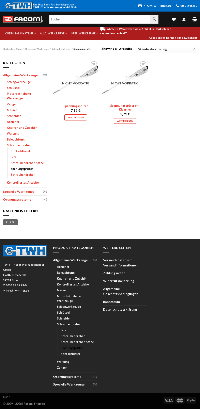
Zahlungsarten (114, 273)
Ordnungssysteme (20, 33)
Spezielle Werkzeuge (18, 191)
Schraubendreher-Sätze (27, 163)
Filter (10, 222)
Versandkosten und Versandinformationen (120, 262)
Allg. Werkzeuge (53, 33)
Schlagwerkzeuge (19, 82)
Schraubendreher (61, 49)
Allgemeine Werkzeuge (37, 49)
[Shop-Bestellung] (166, 49)
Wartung (13, 133)
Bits (13, 157)
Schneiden (14, 116)
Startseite (8, 49)
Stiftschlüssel (20, 151)
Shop (19, 49)
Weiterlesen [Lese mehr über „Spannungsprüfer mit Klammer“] (125, 121)
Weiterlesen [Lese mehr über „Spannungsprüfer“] (75, 117)
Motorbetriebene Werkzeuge (19, 96)
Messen (12, 110)
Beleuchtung (16, 139)
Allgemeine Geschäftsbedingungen (120, 291)
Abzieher (13, 122)
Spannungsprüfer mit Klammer (125, 107)
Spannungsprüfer (76, 106)
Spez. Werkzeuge (84, 33)
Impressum (111, 302)
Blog (7, 397)
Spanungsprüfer (22, 168)
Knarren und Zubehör (22, 127)
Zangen (12, 104)
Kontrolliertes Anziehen (24, 182)
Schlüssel (13, 87)
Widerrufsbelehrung (118, 281)
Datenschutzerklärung (120, 309)
